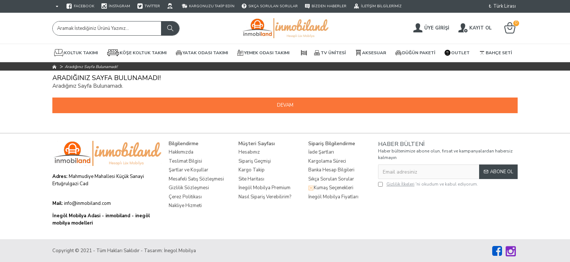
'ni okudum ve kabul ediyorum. (428, 184)
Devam (285, 105)
